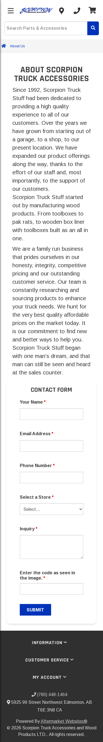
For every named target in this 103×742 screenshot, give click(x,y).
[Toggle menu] (10, 10)
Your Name (33, 402)
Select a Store (37, 497)
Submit (35, 610)
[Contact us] (61, 10)
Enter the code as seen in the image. (47, 575)
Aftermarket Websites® (64, 721)
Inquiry (28, 528)
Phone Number (37, 465)
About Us (17, 46)
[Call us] (76, 10)
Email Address (36, 433)
